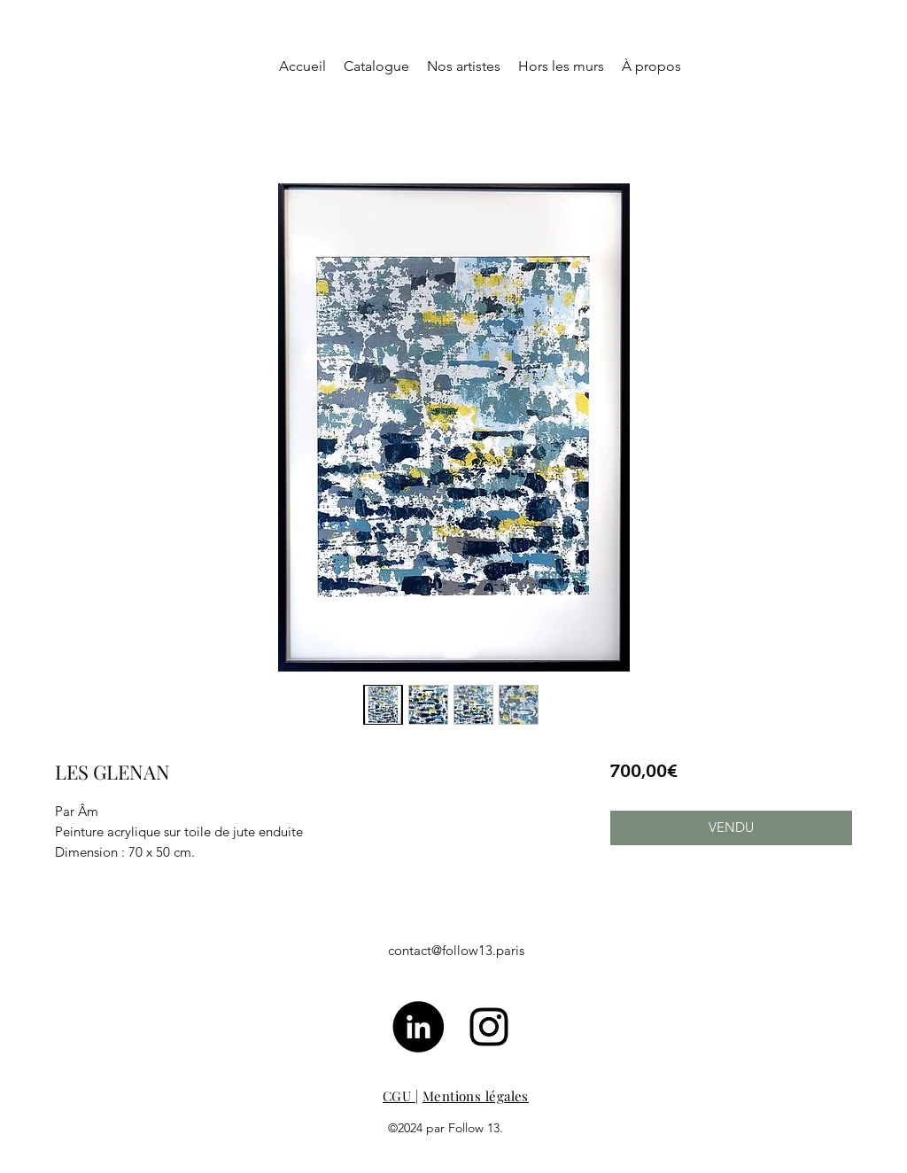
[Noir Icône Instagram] (489, 1027)
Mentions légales (475, 1096)
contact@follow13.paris (456, 950)
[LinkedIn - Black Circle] (418, 1027)
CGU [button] (399, 1096)
